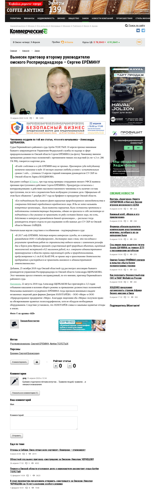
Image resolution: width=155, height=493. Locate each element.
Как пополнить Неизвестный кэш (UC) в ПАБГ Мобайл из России (127, 278)
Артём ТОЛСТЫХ (59, 344)
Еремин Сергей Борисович (24, 354)
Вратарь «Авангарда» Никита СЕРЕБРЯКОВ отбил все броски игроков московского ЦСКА (126, 203)
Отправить (17, 436)
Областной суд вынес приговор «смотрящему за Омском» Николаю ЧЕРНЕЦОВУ (52, 460)
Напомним (15, 285)
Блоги (77, 26)
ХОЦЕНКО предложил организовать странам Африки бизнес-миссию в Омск (126, 291)
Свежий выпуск (16, 26)
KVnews (34, 183)
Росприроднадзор (20, 344)
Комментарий (17, 416)
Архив (84, 26)
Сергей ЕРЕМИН (40, 344)
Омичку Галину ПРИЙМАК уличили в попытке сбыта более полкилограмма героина (127, 264)
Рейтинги (68, 26)
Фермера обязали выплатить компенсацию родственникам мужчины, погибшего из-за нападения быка (125, 232)
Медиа (28, 26)
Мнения (59, 26)
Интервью (50, 26)
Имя (12, 405)
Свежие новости (122, 194)
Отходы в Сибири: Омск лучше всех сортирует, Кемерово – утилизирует (47, 451)
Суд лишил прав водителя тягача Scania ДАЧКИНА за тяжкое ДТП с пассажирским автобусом (127, 248)
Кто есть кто (38, 26)
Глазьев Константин (29, 322)
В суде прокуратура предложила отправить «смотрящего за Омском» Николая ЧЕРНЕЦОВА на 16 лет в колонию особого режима (51, 483)
